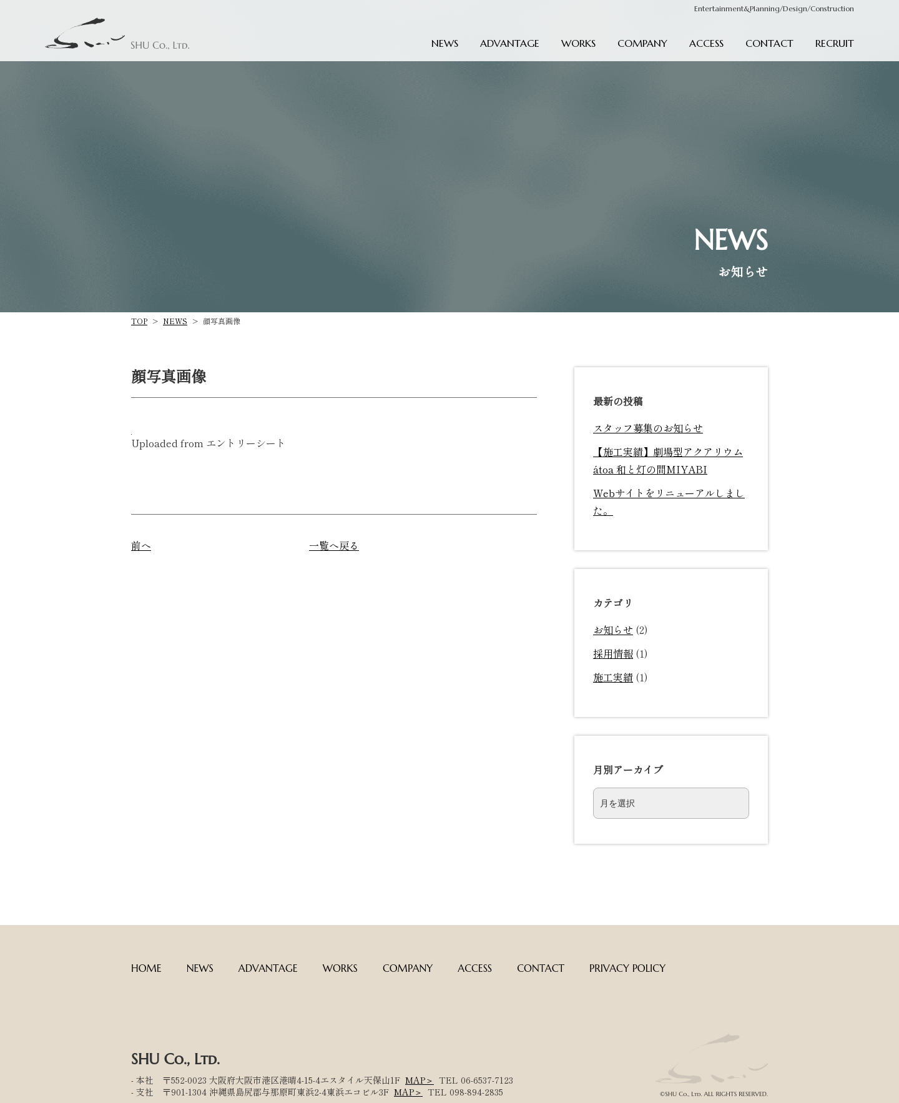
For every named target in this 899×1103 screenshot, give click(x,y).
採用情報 (613, 653)
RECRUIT (834, 43)
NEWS (444, 43)
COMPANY (642, 43)
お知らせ (613, 629)
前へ (141, 545)
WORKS (578, 43)
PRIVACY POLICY (627, 968)
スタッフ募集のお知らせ (648, 427)
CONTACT (769, 43)
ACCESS (706, 43)
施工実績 (613, 677)
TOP (139, 320)
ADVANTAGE (509, 43)
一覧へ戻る (334, 545)
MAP (415, 1080)
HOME (146, 968)
